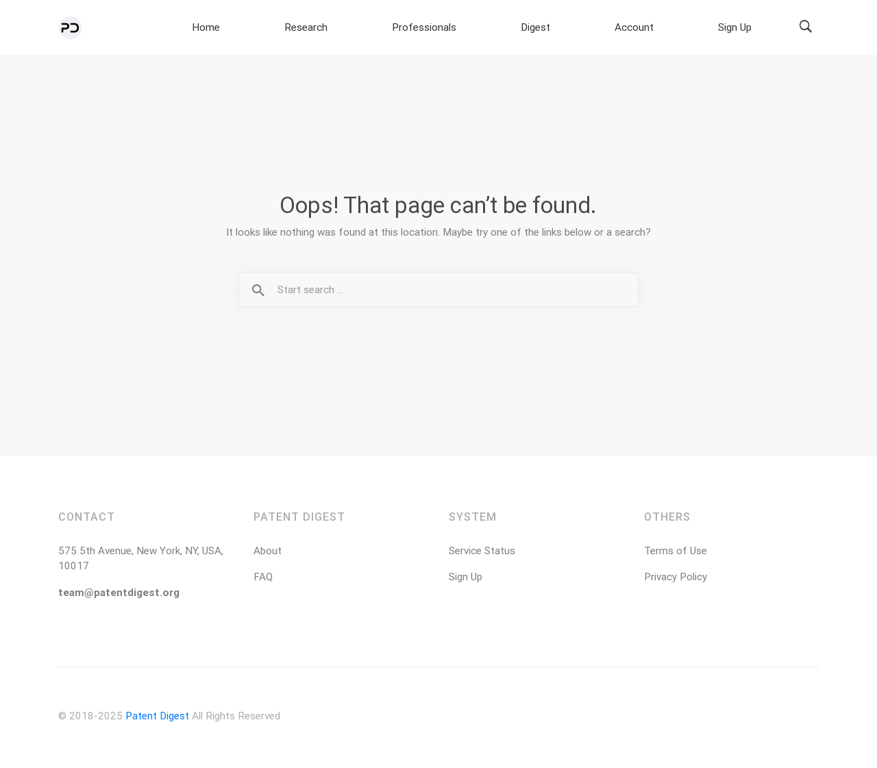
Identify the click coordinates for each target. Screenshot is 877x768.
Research (464, 28)
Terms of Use (675, 553)
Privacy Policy (675, 579)
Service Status (482, 553)
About (268, 553)
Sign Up (752, 28)
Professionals (548, 28)
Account (688, 28)
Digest (625, 28)
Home (401, 28)
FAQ (263, 579)
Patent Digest (157, 719)
